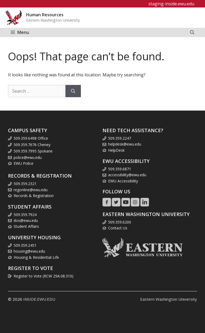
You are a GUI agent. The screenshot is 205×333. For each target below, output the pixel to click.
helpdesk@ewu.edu (124, 144)
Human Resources (45, 15)
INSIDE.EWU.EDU (39, 299)
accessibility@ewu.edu (127, 174)
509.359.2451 (25, 245)
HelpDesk (116, 150)
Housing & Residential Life (36, 257)
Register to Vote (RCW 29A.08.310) (43, 276)
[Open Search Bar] (192, 32)
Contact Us (117, 227)
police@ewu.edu (28, 157)
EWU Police (23, 163)
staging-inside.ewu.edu (171, 4)
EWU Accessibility (123, 180)
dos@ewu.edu (26, 220)
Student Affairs (26, 226)
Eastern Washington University (168, 299)
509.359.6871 (119, 168)
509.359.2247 (119, 138)
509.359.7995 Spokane (33, 151)
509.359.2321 (25, 183)
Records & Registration (34, 195)
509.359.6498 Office (31, 138)
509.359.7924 (25, 214)
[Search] (73, 91)
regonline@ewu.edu (31, 189)
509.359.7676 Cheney (32, 144)
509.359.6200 (119, 222)
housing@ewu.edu (29, 251)
